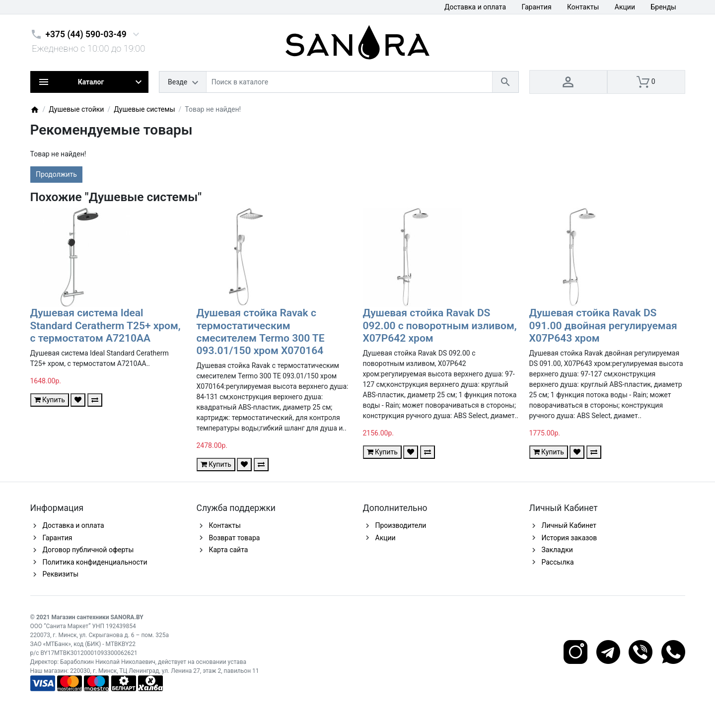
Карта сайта (228, 550)
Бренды (663, 7)
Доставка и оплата (475, 7)
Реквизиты (61, 574)
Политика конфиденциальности (95, 562)
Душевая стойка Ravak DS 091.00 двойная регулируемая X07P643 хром (603, 325)
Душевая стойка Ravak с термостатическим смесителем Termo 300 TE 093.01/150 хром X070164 (261, 332)
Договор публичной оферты (88, 550)
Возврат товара (234, 538)
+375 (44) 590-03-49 (86, 34)
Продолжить (56, 174)
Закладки (557, 550)
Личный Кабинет (569, 525)
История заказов (569, 538)
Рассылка (558, 562)
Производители (401, 525)
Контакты (583, 7)
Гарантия (537, 7)
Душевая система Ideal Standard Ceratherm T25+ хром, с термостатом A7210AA (105, 325)
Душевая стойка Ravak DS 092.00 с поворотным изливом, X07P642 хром (440, 325)
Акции (625, 7)
